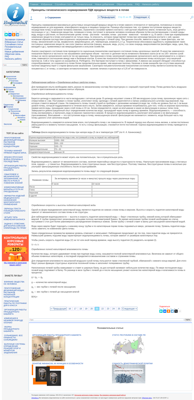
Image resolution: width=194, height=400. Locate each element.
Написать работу (13, 59)
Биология (12, 79)
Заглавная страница (15, 39)
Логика (11, 92)
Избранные (46, 4)
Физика (16, 113)
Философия (20, 115)
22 (102, 309)
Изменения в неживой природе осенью (13, 320)
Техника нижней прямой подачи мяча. (15, 152)
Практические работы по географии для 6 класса (15, 303)
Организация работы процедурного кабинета (15, 168)
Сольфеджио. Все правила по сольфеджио (13, 337)
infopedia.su (35, 398)
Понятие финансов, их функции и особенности (57, 363)
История (9, 89)
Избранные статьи (14, 42)
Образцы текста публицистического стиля (14, 211)
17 (75, 309)
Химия (22, 120)
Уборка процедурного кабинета (11, 329)
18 (80, 309)
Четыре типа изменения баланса (14, 218)
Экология (8, 124)
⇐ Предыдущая (106, 17)
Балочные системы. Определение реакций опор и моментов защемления (14, 348)
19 (86, 309)
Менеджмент (20, 98)
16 (69, 309)
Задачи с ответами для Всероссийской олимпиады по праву (15, 226)
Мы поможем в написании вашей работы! (113, 395)
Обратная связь (13, 54)
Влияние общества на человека (14, 283)
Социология (13, 109)
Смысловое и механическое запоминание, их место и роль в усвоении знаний (13, 178)
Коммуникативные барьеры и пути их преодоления (14, 189)
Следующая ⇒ (141, 17)
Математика (18, 96)
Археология (11, 76)
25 (119, 309)
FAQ (7, 56)
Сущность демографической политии (132, 363)
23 (108, 309)
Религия (9, 107)
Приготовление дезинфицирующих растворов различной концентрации (14, 142)
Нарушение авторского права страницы (86, 395)
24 (113, 309)
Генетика (14, 81)
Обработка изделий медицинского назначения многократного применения (14, 200)
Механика (21, 100)
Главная (34, 4)
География (17, 83)
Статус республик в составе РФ (129, 335)
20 (91, 309)
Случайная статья (14, 44)
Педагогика (8, 105)
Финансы (21, 117)
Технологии (15, 111)
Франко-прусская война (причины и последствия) (13, 159)
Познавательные (84, 4)
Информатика (10, 87)
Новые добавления (14, 51)
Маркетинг (15, 94)
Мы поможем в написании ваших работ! (15, 264)
